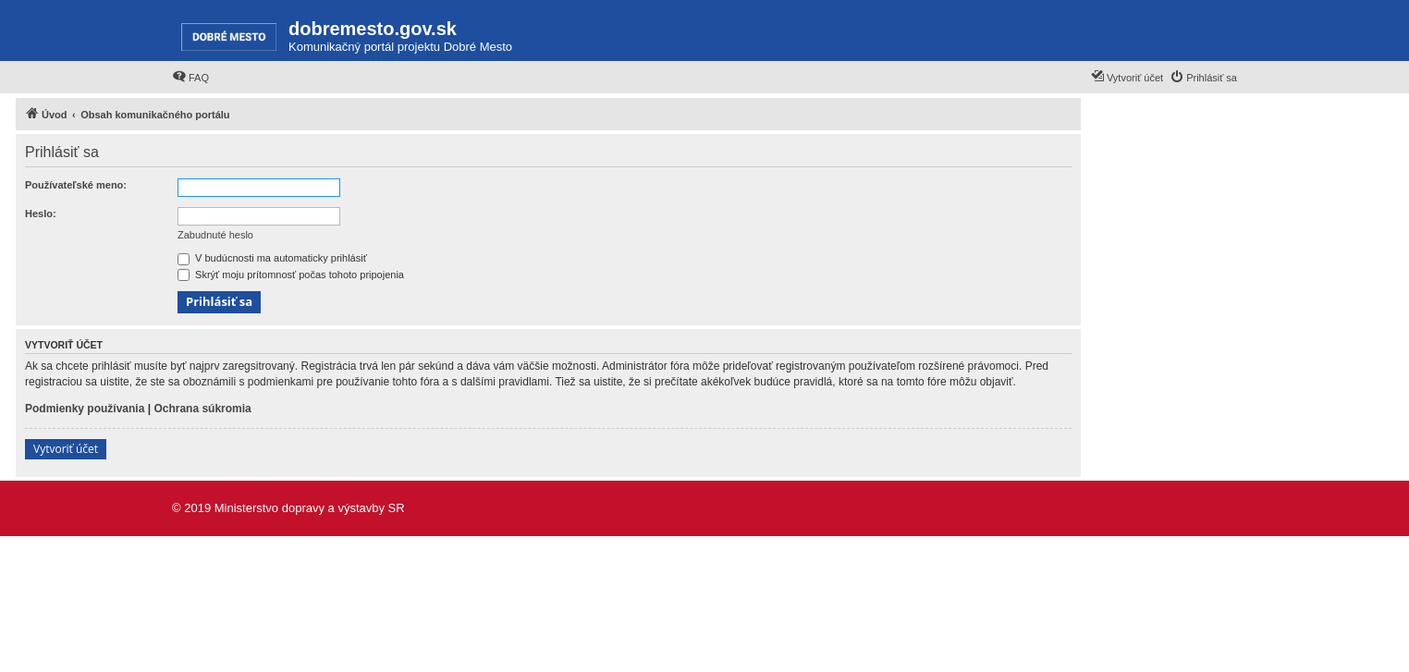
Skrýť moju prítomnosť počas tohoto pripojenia (291, 274)
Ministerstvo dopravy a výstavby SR (309, 508)
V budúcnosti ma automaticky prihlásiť (272, 257)
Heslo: (40, 213)
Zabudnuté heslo (215, 234)
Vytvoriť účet (65, 449)
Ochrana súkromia (202, 408)
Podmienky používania (84, 408)
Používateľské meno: (76, 184)
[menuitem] (190, 78)
